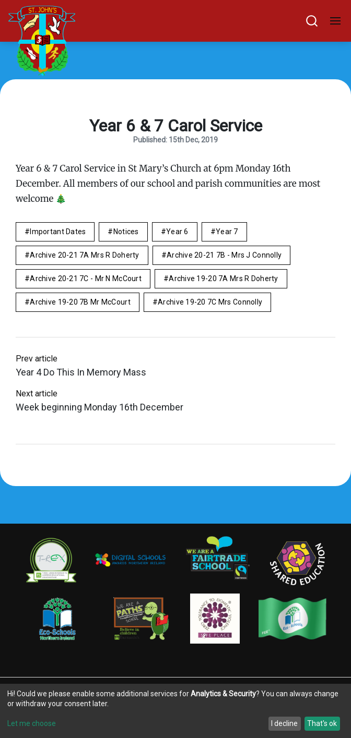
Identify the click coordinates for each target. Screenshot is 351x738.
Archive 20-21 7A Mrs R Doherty (84, 255)
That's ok (322, 723)
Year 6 (177, 231)
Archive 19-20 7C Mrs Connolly (210, 302)
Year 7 (227, 231)
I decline (284, 723)
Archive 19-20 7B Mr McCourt (80, 302)
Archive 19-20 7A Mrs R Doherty (223, 278)
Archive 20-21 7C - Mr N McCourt (86, 278)
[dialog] (175, 711)
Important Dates (58, 231)
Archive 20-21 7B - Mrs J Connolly (224, 255)
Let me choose (31, 723)
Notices (126, 231)
